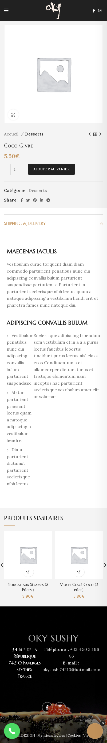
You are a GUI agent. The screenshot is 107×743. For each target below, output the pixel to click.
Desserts (34, 134)
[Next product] (100, 134)
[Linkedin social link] (41, 200)
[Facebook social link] (94, 10)
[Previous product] (89, 134)
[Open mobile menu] (6, 10)
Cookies (74, 735)
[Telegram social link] (48, 200)
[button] (12, 731)
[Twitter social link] (28, 200)
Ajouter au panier (51, 169)
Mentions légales (51, 735)
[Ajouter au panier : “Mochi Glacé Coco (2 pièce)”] (79, 572)
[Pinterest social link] (34, 200)
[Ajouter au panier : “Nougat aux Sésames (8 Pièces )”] (28, 572)
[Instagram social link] (100, 10)
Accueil (11, 134)
